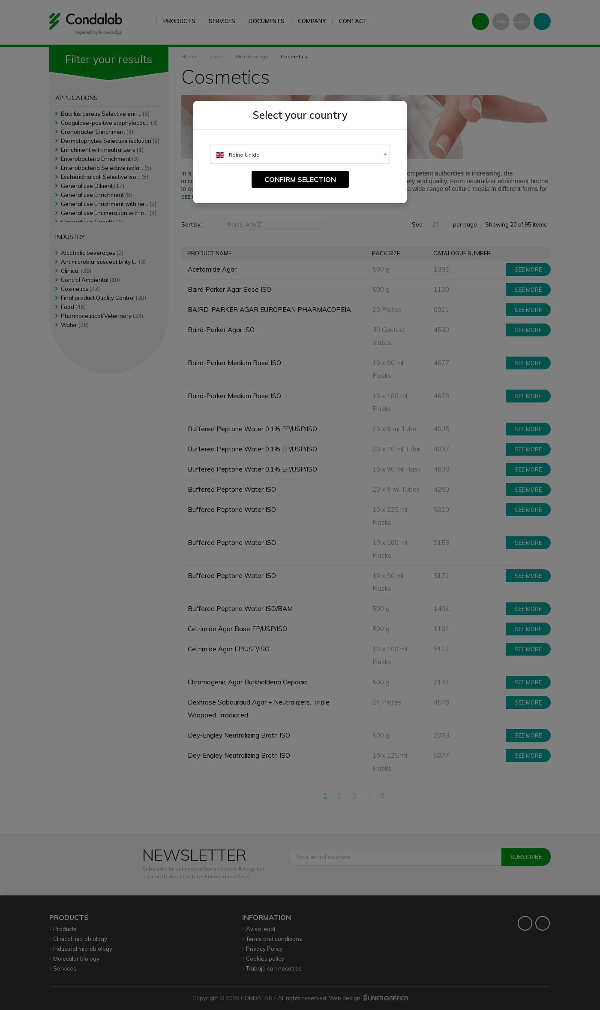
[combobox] (300, 154)
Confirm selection (300, 179)
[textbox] (300, 154)
